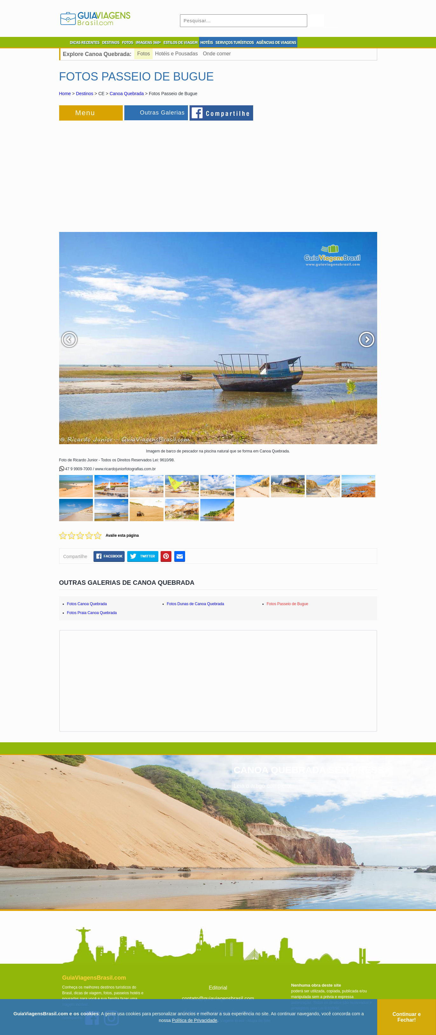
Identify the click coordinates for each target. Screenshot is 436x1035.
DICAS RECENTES (85, 42)
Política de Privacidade (194, 1020)
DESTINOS (111, 42)
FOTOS (127, 42)
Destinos (84, 93)
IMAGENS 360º (148, 42)
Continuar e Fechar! (406, 1017)
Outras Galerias (162, 112)
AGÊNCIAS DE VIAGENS (276, 42)
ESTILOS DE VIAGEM (180, 42)
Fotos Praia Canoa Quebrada (92, 613)
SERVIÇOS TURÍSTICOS (234, 42)
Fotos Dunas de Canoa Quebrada (195, 604)
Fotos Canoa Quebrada (87, 604)
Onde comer (217, 53)
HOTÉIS (206, 42)
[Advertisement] (128, 173)
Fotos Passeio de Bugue (287, 604)
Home (65, 93)
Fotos (143, 53)
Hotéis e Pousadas (176, 53)
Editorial (218, 987)
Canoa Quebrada (127, 93)
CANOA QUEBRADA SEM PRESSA (312, 770)
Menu (85, 113)
